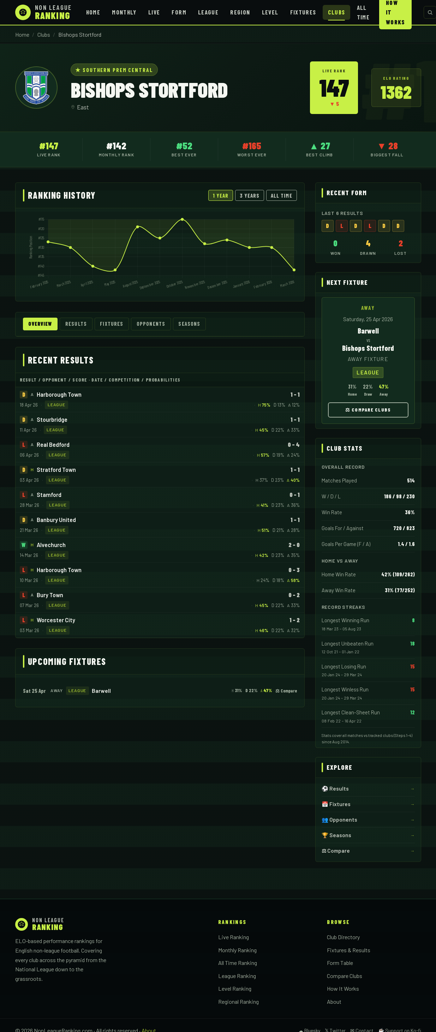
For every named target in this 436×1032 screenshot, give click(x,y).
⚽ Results (335, 788)
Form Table (340, 962)
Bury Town (50, 595)
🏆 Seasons (336, 835)
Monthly (124, 12)
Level (270, 12)
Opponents (153, 324)
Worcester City (56, 620)
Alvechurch (51, 544)
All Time (363, 12)
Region (240, 12)
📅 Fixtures (336, 804)
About (334, 1001)
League (208, 12)
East (83, 106)
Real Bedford (53, 444)
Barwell (101, 691)
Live (154, 12)
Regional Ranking (238, 1001)
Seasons (193, 324)
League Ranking (237, 975)
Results (78, 324)
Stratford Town (56, 469)
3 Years (250, 195)
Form (179, 12)
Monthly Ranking (237, 950)
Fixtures (303, 12)
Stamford (49, 494)
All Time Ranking (237, 962)
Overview (41, 324)
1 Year (220, 195)
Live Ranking (233, 937)
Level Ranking (234, 988)
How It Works (343, 988)
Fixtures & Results (348, 950)
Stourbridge (52, 419)
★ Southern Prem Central (114, 69)
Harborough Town (59, 394)
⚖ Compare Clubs (368, 410)
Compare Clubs (344, 975)
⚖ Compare (286, 691)
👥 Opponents (339, 819)
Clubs (336, 12)
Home (93, 12)
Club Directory (343, 937)
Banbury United (56, 519)
